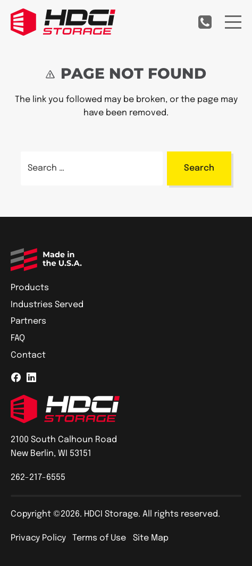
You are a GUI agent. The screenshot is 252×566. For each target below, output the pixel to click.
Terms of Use (99, 538)
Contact (28, 355)
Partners (28, 321)
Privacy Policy (38, 538)
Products (30, 287)
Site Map (151, 538)
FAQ (18, 338)
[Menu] (233, 22)
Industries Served (47, 304)
